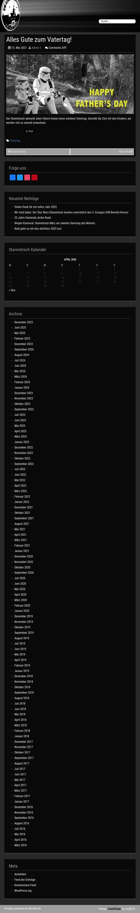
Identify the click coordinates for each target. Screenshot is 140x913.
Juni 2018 (20, 709)
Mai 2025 (19, 333)
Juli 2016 (19, 828)
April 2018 (20, 720)
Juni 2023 (20, 420)
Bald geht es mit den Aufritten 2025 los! (37, 228)
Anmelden (20, 874)
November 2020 (23, 562)
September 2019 (24, 632)
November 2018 (23, 681)
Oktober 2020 (22, 567)
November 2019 (23, 622)
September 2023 (24, 409)
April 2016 (20, 839)
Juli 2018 (19, 703)
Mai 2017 (19, 780)
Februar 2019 (22, 665)
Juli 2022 (19, 469)
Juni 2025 (20, 327)
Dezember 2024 (23, 344)
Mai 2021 (19, 529)
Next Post (126, 151)
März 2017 (20, 790)
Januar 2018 (21, 736)
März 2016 (20, 845)
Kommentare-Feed (25, 885)
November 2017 (23, 747)
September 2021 (24, 518)
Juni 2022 (20, 474)
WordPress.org (23, 890)
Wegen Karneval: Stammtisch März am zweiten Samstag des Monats (54, 223)
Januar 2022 (21, 502)
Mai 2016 (19, 834)
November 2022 (23, 453)
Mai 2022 (19, 480)
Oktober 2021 (22, 513)
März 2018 (20, 725)
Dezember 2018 (23, 676)
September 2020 (24, 572)
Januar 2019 (21, 671)
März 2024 (20, 376)
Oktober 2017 (22, 752)
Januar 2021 (21, 551)
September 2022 (24, 464)
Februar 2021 (22, 545)
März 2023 (20, 436)
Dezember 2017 (23, 741)
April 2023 (20, 431)
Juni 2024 (20, 365)
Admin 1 (35, 47)
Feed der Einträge (24, 879)
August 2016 (21, 823)
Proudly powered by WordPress (22, 908)
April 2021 (20, 534)
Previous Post (16, 151)
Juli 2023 (19, 415)
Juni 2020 (20, 583)
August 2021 (21, 523)
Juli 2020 (19, 578)
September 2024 (24, 349)
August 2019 (21, 638)
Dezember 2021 (23, 507)
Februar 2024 (22, 382)
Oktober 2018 (22, 687)
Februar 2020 (22, 605)
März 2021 (20, 540)
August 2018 (21, 698)
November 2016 (23, 812)
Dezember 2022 (23, 447)
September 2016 (24, 818)
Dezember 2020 (23, 556)
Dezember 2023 (23, 393)
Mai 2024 (19, 371)
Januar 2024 (21, 387)
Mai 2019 (19, 654)
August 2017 (21, 763)
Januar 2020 (21, 611)
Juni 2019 (20, 649)
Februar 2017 (22, 796)
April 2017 (20, 785)
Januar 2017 (21, 801)
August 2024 (21, 355)
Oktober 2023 (22, 404)
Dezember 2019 (23, 616)
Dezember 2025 (23, 322)
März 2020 (20, 600)
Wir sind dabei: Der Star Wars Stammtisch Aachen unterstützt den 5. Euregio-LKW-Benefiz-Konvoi (71, 212)
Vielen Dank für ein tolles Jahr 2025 (35, 207)
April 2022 (20, 485)
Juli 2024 (19, 360)
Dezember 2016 (23, 807)
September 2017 (24, 758)
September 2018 (24, 692)
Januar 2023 (21, 442)
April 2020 (20, 594)
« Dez (12, 290)
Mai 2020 (19, 589)
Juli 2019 (19, 643)
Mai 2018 (19, 714)
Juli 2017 (19, 769)
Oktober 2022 (22, 458)
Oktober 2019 (22, 627)
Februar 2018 (22, 730)
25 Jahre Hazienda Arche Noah (32, 217)
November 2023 (23, 398)
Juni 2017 (20, 774)
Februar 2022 (22, 496)
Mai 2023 (19, 425)
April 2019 (20, 660)
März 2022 (20, 491)
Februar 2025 (22, 338)
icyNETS (130, 909)
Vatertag (15, 140)
